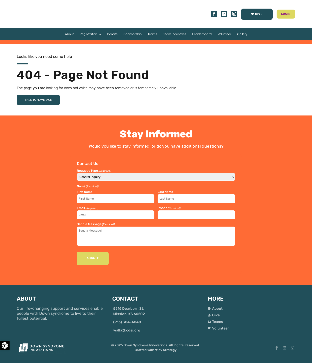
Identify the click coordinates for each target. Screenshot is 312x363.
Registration (90, 34)
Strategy (169, 348)
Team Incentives (174, 34)
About (69, 34)
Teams (152, 34)
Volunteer (224, 34)
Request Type (94, 171)
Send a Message (96, 223)
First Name (85, 192)
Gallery (242, 34)
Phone (169, 208)
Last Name (165, 192)
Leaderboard (202, 34)
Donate (112, 34)
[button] (281, 14)
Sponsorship (133, 34)
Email (87, 208)
